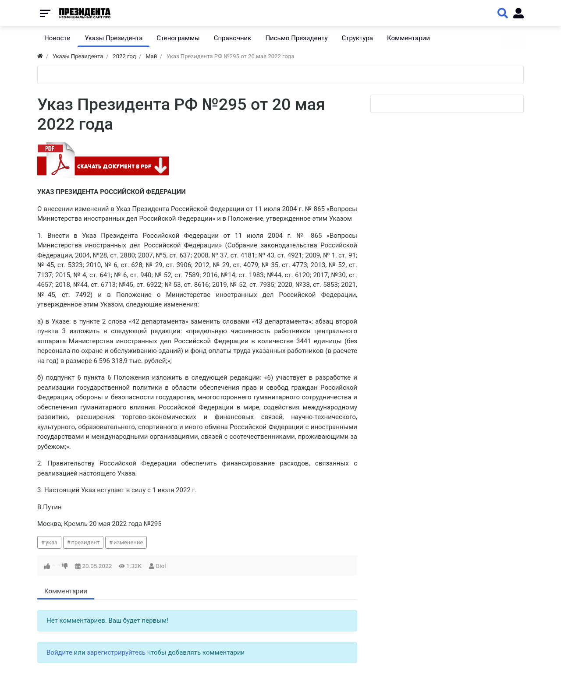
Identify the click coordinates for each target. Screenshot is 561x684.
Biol (161, 565)
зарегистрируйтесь (116, 652)
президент (85, 542)
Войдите (59, 652)
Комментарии (65, 591)
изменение (128, 542)
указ (51, 542)
